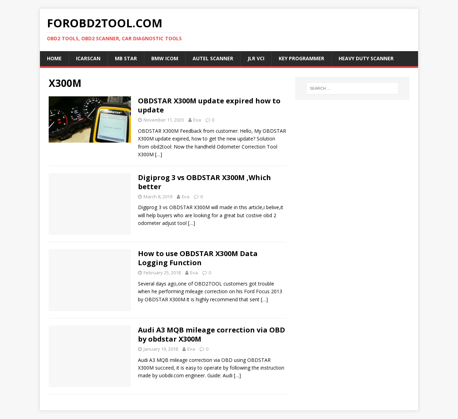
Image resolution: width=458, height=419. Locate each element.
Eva (197, 120)
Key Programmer (301, 58)
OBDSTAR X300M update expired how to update (209, 105)
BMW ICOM (164, 58)
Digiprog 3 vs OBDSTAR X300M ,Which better (204, 182)
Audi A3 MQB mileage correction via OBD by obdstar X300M (211, 334)
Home (54, 58)
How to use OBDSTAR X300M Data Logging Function (198, 258)
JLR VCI (256, 58)
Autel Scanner (213, 58)
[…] (158, 154)
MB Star (126, 58)
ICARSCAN (88, 58)
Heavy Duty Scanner (366, 58)
